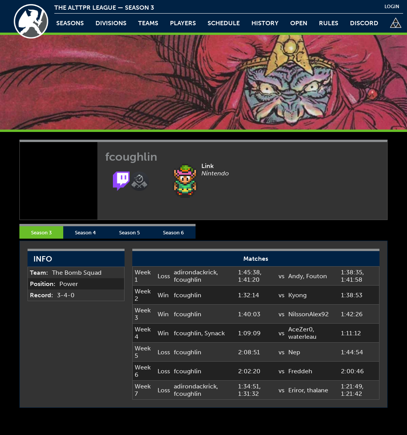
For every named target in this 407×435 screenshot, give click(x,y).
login (391, 6)
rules (328, 23)
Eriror (296, 390)
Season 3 (41, 232)
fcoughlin (187, 279)
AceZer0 (300, 329)
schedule (224, 23)
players (183, 23)
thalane (317, 390)
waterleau (302, 336)
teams (148, 23)
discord (364, 23)
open (298, 23)
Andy (295, 276)
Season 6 (173, 232)
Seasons (70, 23)
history (265, 23)
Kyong (297, 295)
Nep (294, 352)
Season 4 (85, 232)
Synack (214, 333)
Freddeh (300, 371)
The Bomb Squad (77, 272)
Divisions (110, 23)
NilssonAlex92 (308, 314)
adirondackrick (195, 272)
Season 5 (129, 232)
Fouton (316, 276)
